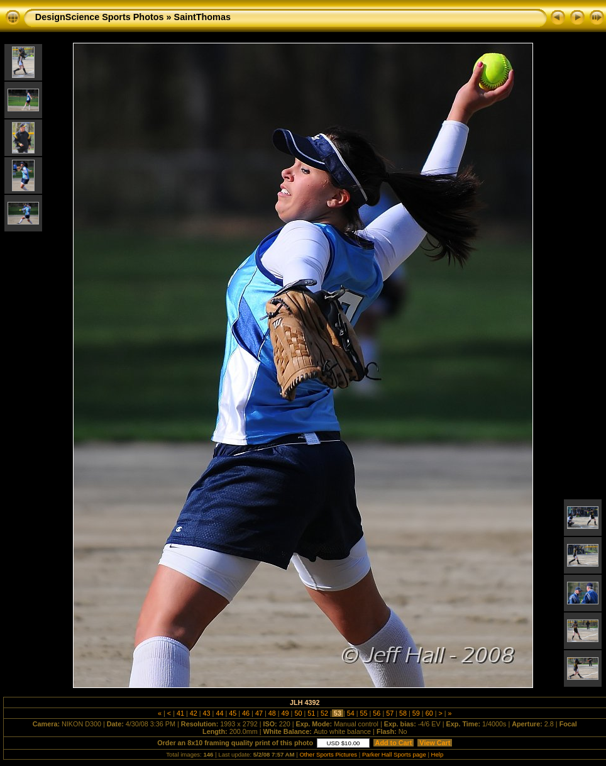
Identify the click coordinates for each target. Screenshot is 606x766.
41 (180, 713)
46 (245, 713)
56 (376, 713)
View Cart (434, 743)
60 (429, 713)
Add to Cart (393, 743)
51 (311, 713)
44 (219, 713)
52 (324, 713)
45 (232, 713)
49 (285, 713)
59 (416, 713)
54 (350, 713)
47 (259, 713)
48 (272, 713)
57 (389, 713)
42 (193, 713)
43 (206, 713)
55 (364, 713)
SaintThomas (202, 17)
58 (403, 713)
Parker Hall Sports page (394, 754)
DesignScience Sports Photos (99, 17)
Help (437, 754)
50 (298, 713)
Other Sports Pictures (328, 754)
